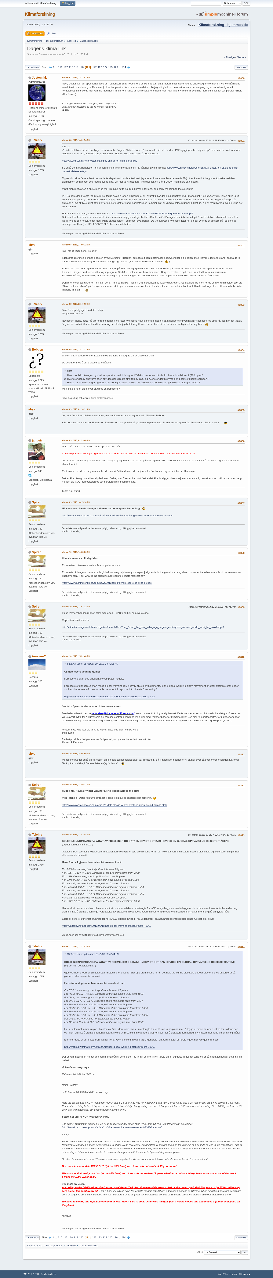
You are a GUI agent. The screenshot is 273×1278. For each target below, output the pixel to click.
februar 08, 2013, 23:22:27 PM (76, 349)
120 (81, 67)
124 (105, 67)
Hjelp (219, 1274)
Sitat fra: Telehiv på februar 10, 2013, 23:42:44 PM (93, 954)
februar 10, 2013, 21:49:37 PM (76, 785)
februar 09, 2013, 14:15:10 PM (76, 502)
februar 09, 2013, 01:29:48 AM (76, 440)
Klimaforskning (40, 14)
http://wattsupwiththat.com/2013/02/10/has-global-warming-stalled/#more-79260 (106, 925)
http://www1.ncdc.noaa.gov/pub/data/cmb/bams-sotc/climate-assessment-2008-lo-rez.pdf (112, 1127)
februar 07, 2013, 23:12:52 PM (76, 77)
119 (76, 67)
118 (71, 67)
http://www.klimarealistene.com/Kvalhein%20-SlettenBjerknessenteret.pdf (152, 213)
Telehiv (37, 140)
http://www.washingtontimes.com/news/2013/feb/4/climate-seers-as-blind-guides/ (107, 582)
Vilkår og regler (230, 1274)
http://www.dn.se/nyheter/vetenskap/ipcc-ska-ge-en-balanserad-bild (99, 160)
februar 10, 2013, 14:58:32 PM (76, 606)
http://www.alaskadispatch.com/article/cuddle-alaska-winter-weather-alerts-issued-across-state (114, 805)
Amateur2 (39, 656)
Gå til (200, 1252)
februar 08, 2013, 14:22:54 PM (76, 140)
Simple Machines (48, 1274)
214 (124, 67)
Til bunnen (32, 67)
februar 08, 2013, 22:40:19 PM (76, 304)
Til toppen (32, 1238)
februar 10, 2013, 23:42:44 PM (76, 835)
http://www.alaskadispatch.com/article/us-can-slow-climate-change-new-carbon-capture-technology (117, 515)
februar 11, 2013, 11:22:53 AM (76, 946)
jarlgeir (37, 440)
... (56, 67)
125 (110, 67)
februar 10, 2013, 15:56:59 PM (76, 753)
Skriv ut (241, 67)
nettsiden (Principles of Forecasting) (113, 713)
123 (100, 67)
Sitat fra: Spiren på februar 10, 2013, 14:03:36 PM (92, 663)
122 (95, 67)
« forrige (229, 57)
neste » (241, 57)
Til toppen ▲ (244, 1274)
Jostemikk (39, 77)
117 (66, 67)
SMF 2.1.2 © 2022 (31, 1274)
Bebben (37, 349)
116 (60, 67)
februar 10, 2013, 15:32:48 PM (76, 656)
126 (116, 67)
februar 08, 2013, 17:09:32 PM (76, 245)
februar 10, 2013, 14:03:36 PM (76, 552)
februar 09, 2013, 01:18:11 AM (76, 409)
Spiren (36, 502)
